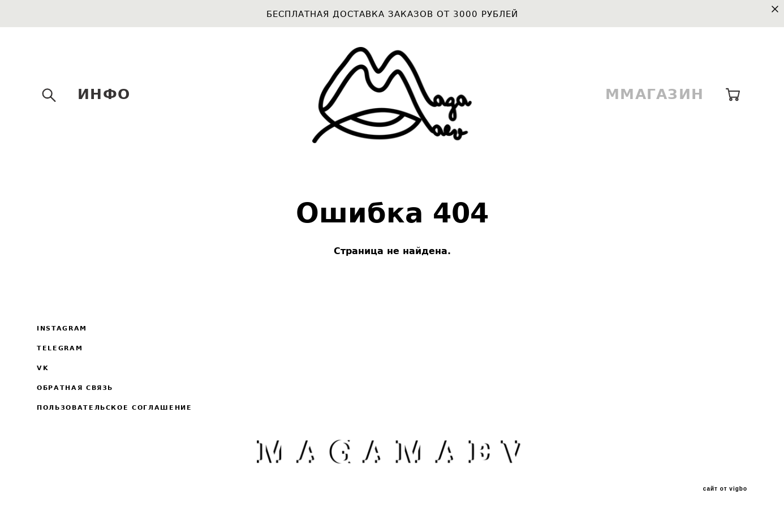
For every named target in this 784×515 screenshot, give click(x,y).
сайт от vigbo (725, 489)
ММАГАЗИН (654, 94)
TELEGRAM (60, 348)
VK (43, 368)
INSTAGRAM (62, 328)
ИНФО (103, 94)
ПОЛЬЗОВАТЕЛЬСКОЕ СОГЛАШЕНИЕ (114, 407)
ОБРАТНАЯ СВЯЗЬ (75, 388)
